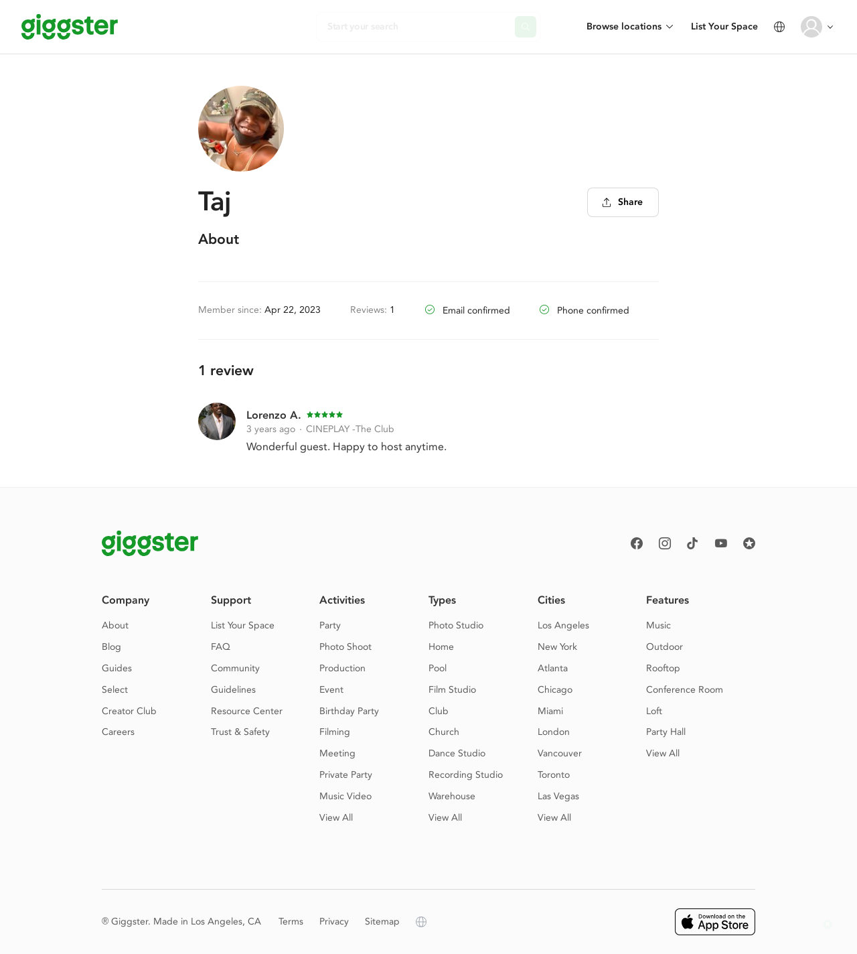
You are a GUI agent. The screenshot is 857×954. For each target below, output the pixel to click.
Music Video (345, 796)
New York (557, 646)
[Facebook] (637, 543)
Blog (111, 646)
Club (438, 711)
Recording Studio (465, 774)
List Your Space (724, 26)
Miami (550, 711)
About (115, 625)
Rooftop (663, 668)
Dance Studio (456, 753)
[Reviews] (749, 543)
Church (443, 732)
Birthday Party (349, 711)
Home (441, 646)
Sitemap (382, 921)
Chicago (555, 689)
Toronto (554, 774)
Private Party (345, 774)
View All (336, 817)
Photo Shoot (345, 646)
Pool (437, 668)
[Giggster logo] (150, 543)
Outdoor (664, 646)
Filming (334, 732)
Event (331, 689)
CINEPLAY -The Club (350, 429)
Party (330, 625)
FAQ (220, 646)
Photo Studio (455, 625)
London (554, 732)
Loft (654, 711)
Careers (118, 732)
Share (622, 202)
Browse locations (624, 26)
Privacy (334, 921)
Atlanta (553, 668)
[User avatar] (811, 27)
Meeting (337, 753)
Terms (291, 921)
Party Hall (666, 732)
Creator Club (129, 711)
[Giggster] (69, 26)
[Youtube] (721, 543)
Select (115, 689)
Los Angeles (563, 625)
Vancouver (560, 753)
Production (342, 668)
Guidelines (233, 689)
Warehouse (451, 796)
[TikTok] (693, 543)
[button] (827, 924)
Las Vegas (558, 796)
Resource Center (247, 711)
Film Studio (452, 689)
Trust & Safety (240, 732)
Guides (117, 668)
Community (235, 668)
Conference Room (684, 689)
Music (658, 625)
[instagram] (665, 543)
